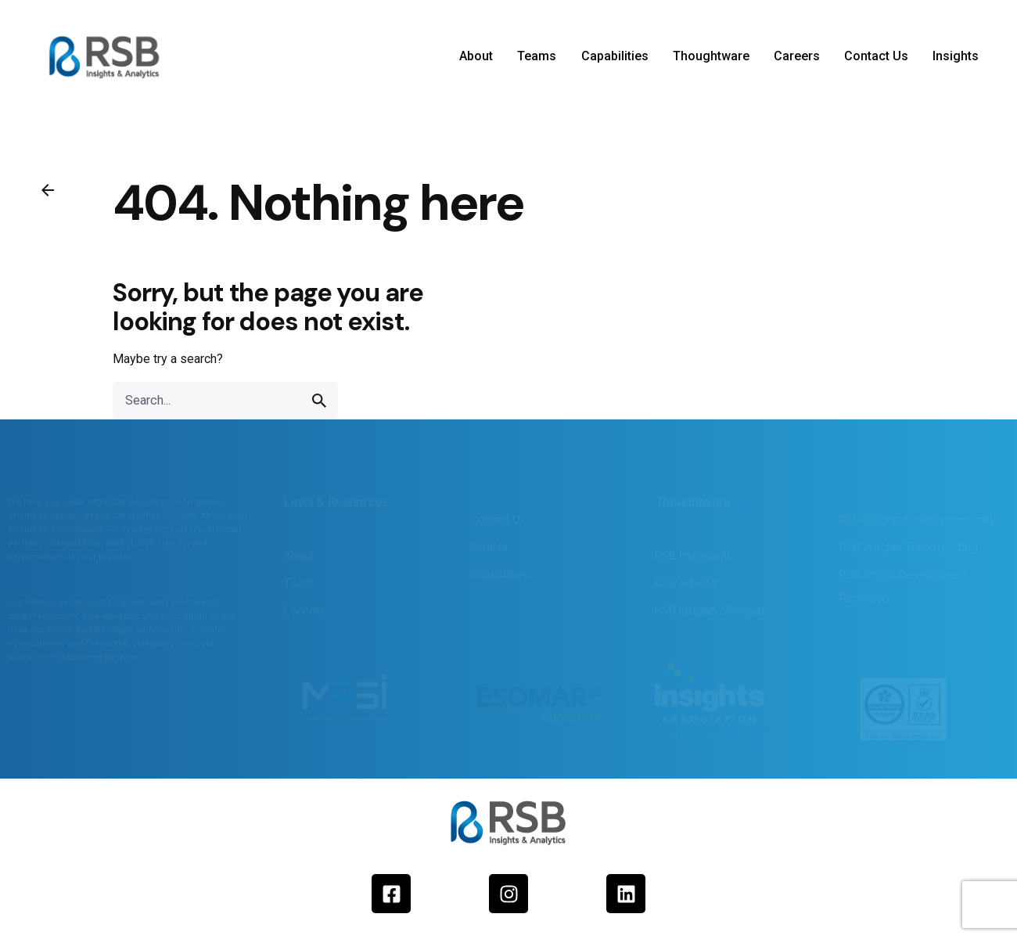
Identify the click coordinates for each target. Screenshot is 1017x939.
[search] (319, 400)
